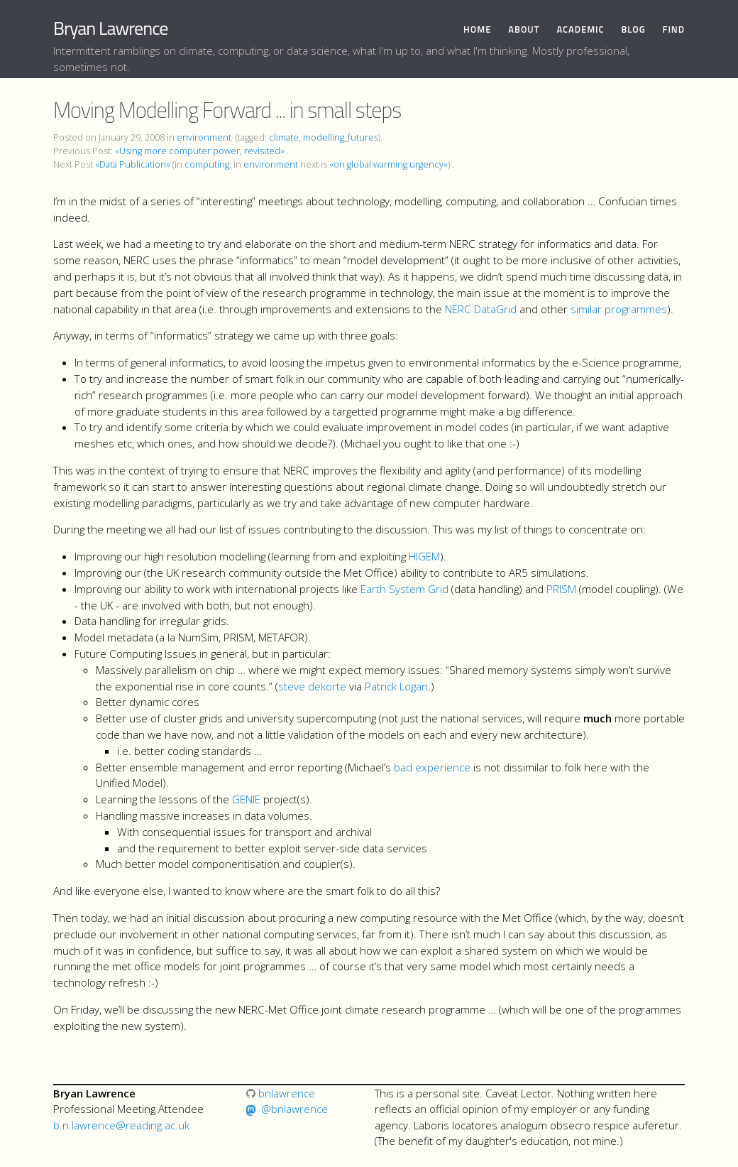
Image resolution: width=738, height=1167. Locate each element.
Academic (580, 29)
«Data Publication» (132, 164)
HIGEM (424, 556)
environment (204, 137)
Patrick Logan (396, 686)
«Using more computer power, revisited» (200, 151)
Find (674, 29)
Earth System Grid (404, 589)
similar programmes (619, 309)
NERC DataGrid (481, 309)
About (523, 29)
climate (284, 137)
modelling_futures (340, 137)
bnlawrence (280, 1093)
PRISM (561, 589)
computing (206, 164)
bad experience (432, 767)
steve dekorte (312, 686)
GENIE (246, 799)
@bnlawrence (294, 1109)
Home (477, 29)
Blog (633, 29)
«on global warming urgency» (388, 164)
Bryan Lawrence (110, 28)
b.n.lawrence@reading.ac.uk (121, 1125)
